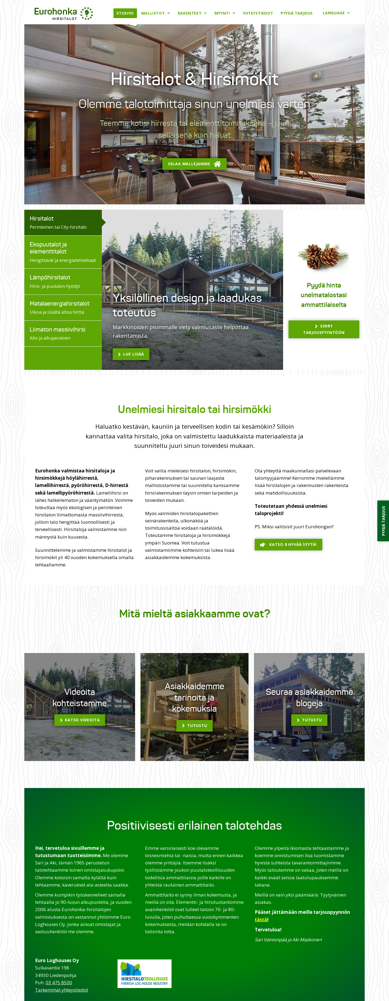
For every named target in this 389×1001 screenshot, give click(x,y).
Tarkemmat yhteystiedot (61, 989)
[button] (194, 163)
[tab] (63, 222)
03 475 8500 (59, 982)
